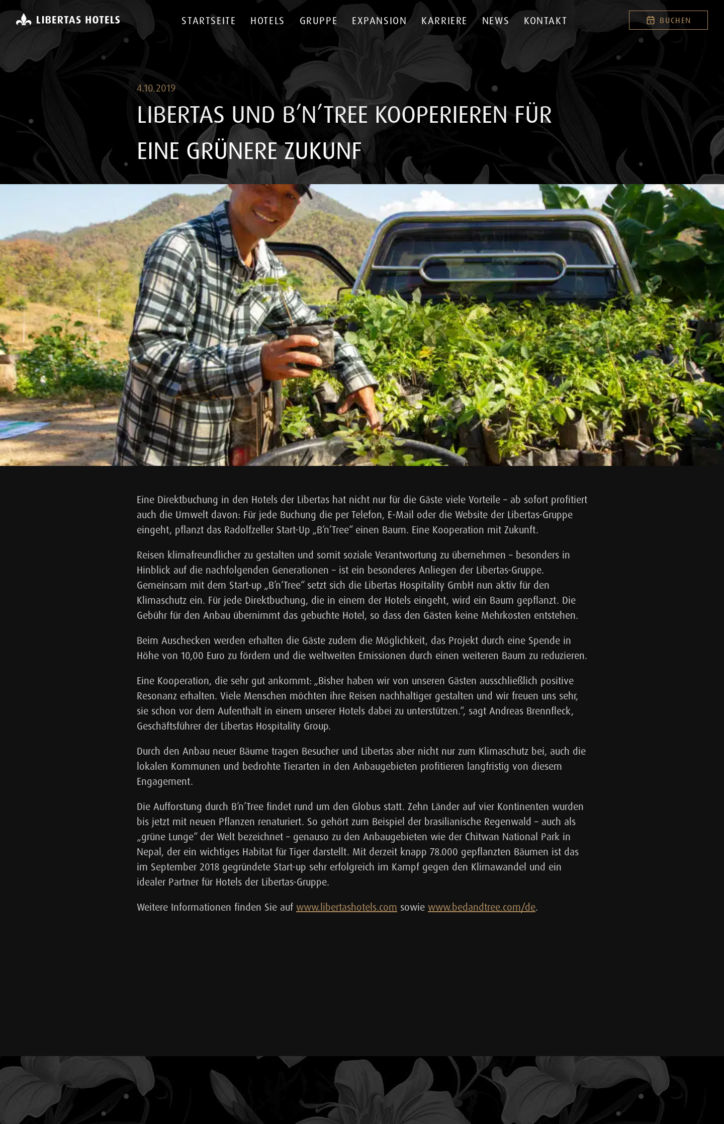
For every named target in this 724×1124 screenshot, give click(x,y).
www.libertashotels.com (346, 907)
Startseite (209, 20)
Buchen (668, 20)
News (495, 20)
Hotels (267, 20)
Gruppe (319, 20)
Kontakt (545, 20)
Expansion (379, 20)
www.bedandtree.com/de (481, 907)
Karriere (444, 20)
